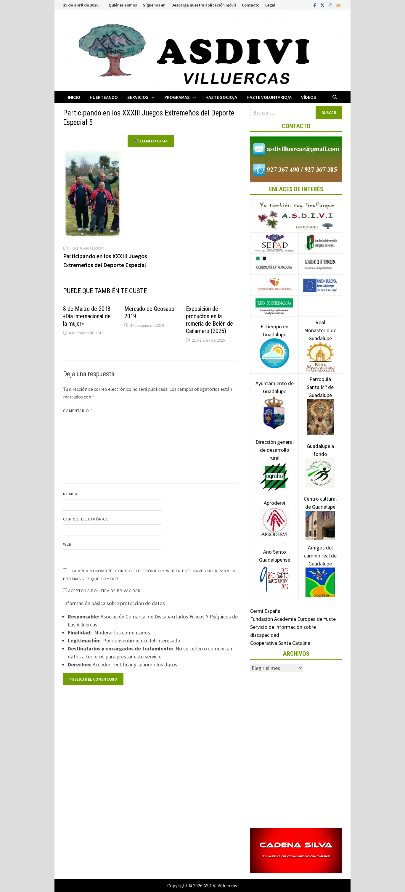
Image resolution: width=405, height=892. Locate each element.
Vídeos (308, 97)
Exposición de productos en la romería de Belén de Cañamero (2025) (209, 320)
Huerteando (104, 97)
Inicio (74, 97)
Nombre (71, 493)
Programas (177, 97)
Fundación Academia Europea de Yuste (293, 618)
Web (67, 544)
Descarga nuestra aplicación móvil (203, 5)
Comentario (78, 410)
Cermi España (265, 610)
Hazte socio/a (221, 97)
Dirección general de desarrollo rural (274, 458)
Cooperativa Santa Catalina (280, 642)
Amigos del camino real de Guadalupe (320, 564)
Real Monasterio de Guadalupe (320, 339)
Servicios (138, 97)
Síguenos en (154, 5)
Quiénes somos (123, 5)
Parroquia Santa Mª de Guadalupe (320, 398)
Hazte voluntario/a (269, 97)
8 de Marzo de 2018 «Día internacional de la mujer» (87, 316)
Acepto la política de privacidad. (102, 590)
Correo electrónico (86, 519)
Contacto (250, 5)
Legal (270, 5)
